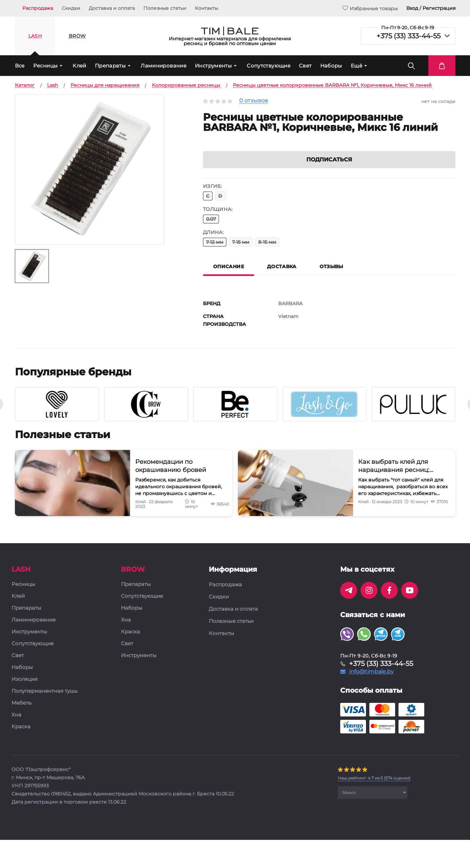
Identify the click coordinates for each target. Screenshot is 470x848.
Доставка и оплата (112, 8)
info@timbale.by (371, 680)
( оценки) (374, 786)
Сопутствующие (268, 65)
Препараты (110, 65)
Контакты (206, 8)
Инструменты (213, 65)
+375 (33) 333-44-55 (408, 36)
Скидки (71, 8)
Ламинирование (163, 65)
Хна (16, 723)
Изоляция (25, 687)
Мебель (22, 711)
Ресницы (45, 65)
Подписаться (329, 167)
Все (20, 65)
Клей (79, 65)
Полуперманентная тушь (44, 699)
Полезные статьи (164, 8)
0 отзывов (253, 101)
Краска (21, 734)
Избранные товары (370, 8)
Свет (305, 65)
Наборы (331, 65)
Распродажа (37, 8)
